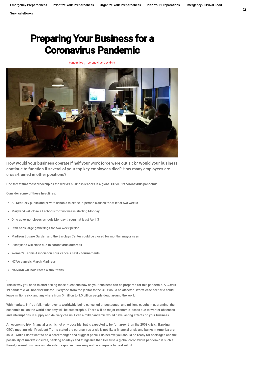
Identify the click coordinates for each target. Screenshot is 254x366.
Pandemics (76, 62)
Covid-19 (109, 62)
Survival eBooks (21, 13)
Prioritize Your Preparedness (73, 5)
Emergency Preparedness (28, 5)
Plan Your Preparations (163, 5)
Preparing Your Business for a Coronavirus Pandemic (92, 44)
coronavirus (95, 62)
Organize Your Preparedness (120, 5)
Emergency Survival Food (204, 5)
